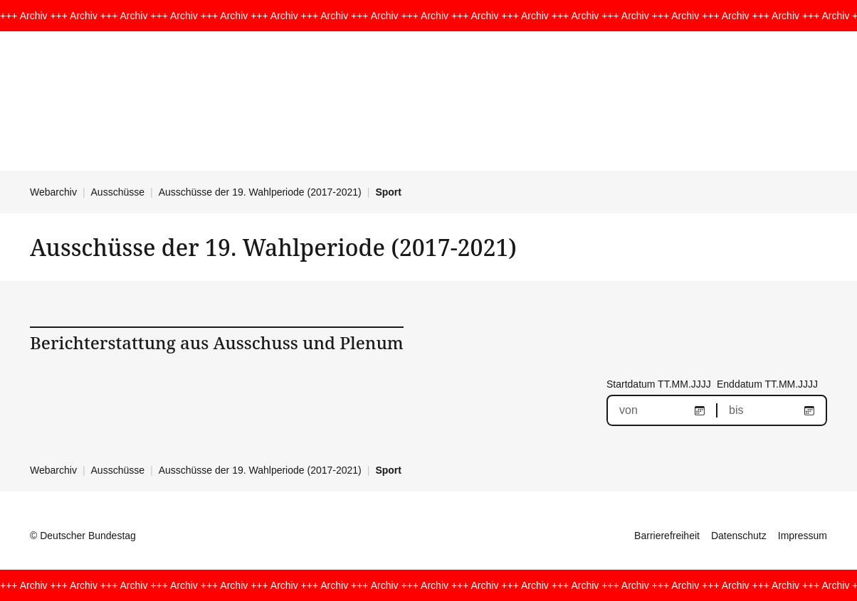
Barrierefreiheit (667, 535)
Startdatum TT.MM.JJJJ (658, 384)
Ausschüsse (117, 192)
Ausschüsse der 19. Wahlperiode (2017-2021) (260, 192)
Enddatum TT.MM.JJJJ (767, 384)
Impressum (802, 535)
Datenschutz (739, 535)
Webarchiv (53, 192)
